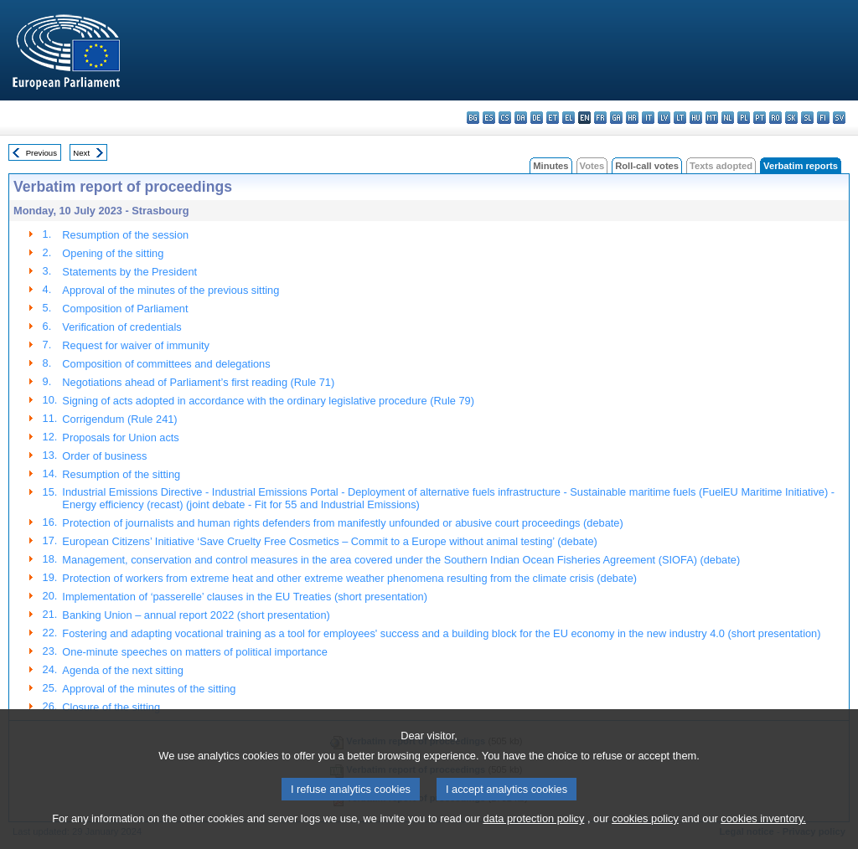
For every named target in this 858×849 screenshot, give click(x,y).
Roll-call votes (647, 166)
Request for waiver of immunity (135, 345)
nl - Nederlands (727, 117)
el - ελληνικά (568, 117)
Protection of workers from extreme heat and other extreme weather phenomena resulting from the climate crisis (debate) (349, 578)
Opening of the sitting (112, 253)
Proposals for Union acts (120, 437)
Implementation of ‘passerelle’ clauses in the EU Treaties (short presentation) (244, 596)
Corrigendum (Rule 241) (119, 419)
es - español (489, 117)
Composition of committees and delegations (166, 364)
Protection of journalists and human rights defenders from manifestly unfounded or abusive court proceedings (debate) (342, 523)
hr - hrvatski (632, 117)
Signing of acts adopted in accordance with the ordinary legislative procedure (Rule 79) (268, 400)
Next (81, 152)
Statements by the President (129, 271)
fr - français (600, 117)
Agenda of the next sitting (122, 670)
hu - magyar (696, 117)
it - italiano (648, 117)
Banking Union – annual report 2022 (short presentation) (195, 615)
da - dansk (520, 117)
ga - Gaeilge (616, 117)
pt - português (759, 117)
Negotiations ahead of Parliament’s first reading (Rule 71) (198, 382)
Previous (41, 152)
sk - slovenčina (791, 117)
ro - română (775, 117)
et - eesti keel (552, 117)
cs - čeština (505, 117)
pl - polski (743, 117)
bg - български (473, 117)
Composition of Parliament (125, 308)
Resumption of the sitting (121, 474)
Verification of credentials (121, 327)
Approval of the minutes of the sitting (148, 688)
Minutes (550, 166)
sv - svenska (839, 117)
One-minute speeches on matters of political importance (195, 652)
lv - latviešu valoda (664, 117)
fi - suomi (823, 117)
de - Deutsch (536, 117)
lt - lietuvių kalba (680, 117)
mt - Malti (712, 117)
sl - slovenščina (807, 117)
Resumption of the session (125, 235)
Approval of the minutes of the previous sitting (170, 290)
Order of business (104, 456)
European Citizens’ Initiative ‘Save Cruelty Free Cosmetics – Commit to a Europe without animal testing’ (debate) (329, 541)
